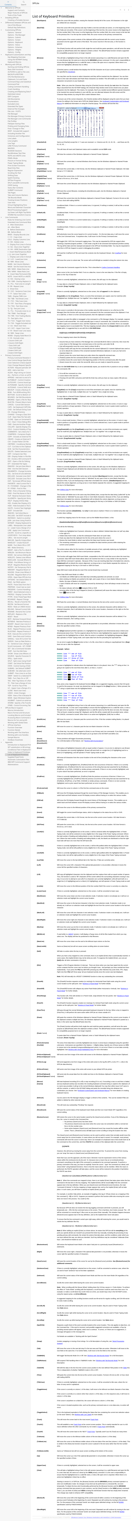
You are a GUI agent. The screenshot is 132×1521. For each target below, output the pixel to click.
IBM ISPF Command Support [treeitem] (17, 762)
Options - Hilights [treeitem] (13, 49)
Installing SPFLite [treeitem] (10, 17)
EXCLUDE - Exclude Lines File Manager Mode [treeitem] (23, 478)
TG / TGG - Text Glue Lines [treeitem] (16, 306)
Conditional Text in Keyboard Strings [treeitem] (20, 749)
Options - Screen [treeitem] (13, 40)
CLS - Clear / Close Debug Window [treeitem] (19, 422)
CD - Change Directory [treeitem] (15, 412)
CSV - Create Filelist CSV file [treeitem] (17, 441)
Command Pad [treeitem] (12, 84)
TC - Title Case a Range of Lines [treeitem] (18, 683)
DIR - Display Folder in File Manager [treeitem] (20, 456)
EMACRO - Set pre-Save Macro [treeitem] (18, 466)
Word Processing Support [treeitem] (16, 210)
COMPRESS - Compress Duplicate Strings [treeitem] (22, 434)
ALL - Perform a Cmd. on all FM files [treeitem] (20, 375)
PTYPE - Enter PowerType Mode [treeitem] (18, 597)
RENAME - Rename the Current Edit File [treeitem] (21, 611)
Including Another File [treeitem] (15, 133)
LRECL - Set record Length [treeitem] (16, 538)
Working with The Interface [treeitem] (17, 732)
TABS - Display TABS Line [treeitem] (16, 296)
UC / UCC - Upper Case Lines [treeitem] (17, 328)
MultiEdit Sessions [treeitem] (13, 151)
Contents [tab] (8, 3)
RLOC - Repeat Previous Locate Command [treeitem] (22, 629)
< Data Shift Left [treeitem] (12, 345)
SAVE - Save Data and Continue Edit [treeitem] (20, 636)
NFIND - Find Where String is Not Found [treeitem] (21, 562)
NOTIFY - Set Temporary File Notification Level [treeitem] (24, 567)
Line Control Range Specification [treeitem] (19, 360)
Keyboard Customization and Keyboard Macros (93, 1090)
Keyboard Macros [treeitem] (13, 62)
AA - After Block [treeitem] (12, 227)
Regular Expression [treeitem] (14, 170)
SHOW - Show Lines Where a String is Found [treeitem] (23, 653)
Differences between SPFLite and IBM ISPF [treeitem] (20, 22)
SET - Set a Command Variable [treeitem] (18, 648)
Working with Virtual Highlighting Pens (81, 1049)
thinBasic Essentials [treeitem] (14, 740)
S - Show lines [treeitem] (11, 289)
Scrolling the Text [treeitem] (13, 173)
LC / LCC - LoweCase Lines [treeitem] (16, 259)
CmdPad (118, 253)
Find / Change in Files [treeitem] (14, 128)
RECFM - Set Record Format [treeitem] (17, 604)
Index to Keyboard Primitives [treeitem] (17, 752)
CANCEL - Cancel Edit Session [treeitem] (17, 404)
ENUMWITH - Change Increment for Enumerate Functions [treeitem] (28, 471)
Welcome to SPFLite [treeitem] (11, 8)
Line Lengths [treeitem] (11, 141)
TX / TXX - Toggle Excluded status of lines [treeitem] (22, 323)
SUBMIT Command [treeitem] (13, 190)
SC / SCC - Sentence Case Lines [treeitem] (18, 291)
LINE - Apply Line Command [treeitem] (17, 530)
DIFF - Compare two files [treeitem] (16, 454)
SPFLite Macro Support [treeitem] (13, 708)
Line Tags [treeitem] (10, 143)
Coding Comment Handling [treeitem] (17, 86)
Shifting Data (64, 489)
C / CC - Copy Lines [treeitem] (13, 237)
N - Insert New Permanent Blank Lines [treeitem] (21, 274)
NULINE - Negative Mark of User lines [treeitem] (21, 574)
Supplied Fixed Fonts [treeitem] (14, 757)
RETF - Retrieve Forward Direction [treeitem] (19, 619)
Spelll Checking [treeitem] (12, 178)
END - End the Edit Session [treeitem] (16, 468)
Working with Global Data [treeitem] (16, 722)
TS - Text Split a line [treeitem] (13, 318)
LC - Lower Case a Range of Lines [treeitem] (19, 528)
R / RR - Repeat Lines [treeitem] (14, 286)
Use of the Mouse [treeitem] (13, 25)
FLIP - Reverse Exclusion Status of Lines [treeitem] (21, 496)
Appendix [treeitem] (8, 742)
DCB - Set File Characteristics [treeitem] (17, 449)
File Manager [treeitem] (11, 114)
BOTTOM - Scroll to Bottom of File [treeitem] (19, 395)
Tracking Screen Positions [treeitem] (16, 200)
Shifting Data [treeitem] (11, 175)
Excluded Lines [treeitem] (12, 104)
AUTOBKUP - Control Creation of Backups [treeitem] (22, 380)
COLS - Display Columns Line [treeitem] (17, 239)
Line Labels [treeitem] (10, 138)
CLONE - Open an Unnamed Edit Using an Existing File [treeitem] (27, 419)
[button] (120, 10)
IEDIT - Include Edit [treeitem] (13, 510)
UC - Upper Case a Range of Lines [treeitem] (19, 688)
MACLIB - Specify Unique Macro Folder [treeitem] (21, 540)
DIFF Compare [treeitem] (12, 96)
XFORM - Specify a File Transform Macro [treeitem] (21, 703)
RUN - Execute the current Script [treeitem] (19, 634)
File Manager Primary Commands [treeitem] (19, 116)
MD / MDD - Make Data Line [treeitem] (17, 269)
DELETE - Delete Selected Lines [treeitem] (18, 451)
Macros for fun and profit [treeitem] (16, 720)
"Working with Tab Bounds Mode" (98, 1355)
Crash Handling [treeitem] (12, 89)
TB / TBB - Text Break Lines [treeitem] (16, 298)
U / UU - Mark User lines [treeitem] (15, 326)
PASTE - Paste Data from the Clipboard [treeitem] (21, 584)
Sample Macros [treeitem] (12, 737)
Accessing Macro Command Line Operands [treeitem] (23, 717)
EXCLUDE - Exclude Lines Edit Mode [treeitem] (20, 476)
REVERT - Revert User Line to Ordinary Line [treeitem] (23, 624)
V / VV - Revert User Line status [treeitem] (18, 330)
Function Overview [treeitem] (13, 727)
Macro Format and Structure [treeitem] (17, 713)
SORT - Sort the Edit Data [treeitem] (16, 651)
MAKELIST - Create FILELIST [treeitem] (17, 542)
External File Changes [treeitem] (14, 109)
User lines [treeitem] (10, 202)
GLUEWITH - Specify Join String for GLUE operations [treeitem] (26, 498)
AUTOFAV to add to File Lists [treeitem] (17, 72)
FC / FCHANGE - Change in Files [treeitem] (18, 486)
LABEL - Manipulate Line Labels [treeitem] (18, 525)
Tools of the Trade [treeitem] (13, 15)
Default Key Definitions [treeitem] (15, 27)
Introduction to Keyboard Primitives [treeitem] (20, 745)
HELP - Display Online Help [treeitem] (16, 501)
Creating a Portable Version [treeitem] (17, 20)
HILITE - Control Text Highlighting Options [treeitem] (22, 508)
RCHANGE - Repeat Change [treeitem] (17, 599)
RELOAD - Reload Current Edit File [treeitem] (19, 609)
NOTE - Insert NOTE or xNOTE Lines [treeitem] (20, 276)
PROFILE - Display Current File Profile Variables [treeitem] (24, 594)
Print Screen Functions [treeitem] (15, 165)
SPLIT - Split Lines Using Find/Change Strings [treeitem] (23, 661)
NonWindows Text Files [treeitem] (15, 153)
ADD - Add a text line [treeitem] (14, 370)
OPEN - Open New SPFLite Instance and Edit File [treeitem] (25, 577)
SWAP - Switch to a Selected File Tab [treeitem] (20, 676)
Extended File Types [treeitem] (14, 106)
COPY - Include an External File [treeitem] (18, 436)
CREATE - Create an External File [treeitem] (18, 439)
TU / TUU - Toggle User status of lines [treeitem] (20, 321)
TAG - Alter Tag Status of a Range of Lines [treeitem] (22, 680)
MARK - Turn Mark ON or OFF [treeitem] (17, 545)
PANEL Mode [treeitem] (11, 158)
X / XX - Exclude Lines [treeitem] (14, 338)
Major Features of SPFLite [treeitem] (16, 13)
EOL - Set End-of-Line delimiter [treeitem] (18, 473)
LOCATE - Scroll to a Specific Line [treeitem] (19, 533)
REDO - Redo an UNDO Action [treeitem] (18, 607)
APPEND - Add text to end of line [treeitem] (19, 377)
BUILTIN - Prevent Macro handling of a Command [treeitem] (25, 402)
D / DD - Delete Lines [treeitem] (14, 242)
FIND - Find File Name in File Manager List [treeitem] (22, 493)
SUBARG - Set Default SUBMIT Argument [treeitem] (22, 668)
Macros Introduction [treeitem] (14, 710)
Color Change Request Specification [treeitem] (20, 365)
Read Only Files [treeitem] (12, 168)
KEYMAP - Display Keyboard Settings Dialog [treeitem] (23, 523)
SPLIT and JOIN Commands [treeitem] (17, 183)
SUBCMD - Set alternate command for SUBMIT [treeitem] (24, 671)
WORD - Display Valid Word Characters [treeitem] (21, 335)
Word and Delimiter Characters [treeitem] (18, 207)
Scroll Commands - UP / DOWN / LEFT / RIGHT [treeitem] (24, 646)
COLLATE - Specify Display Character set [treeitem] (21, 427)
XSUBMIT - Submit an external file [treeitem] (19, 700)
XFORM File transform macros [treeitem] (18, 215)
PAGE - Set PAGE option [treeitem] (15, 582)
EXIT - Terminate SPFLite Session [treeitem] (19, 481)
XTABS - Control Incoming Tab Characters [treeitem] (22, 705)
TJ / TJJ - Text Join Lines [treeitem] (15, 308)
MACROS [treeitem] (10, 148)
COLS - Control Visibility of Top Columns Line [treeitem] (23, 429)
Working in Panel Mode (90, 983)
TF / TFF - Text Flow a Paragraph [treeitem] (18, 303)
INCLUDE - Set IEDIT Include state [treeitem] (19, 515)
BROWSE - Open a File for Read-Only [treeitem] (20, 399)
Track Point (94, 1419)
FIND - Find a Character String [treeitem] (18, 491)
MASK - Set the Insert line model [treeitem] (19, 266)
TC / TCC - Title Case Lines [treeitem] (16, 301)
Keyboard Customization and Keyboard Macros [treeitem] (22, 54)
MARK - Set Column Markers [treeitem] (17, 264)
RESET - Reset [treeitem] (11, 616)
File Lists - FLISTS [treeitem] (13, 111)
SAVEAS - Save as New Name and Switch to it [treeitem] (23, 641)
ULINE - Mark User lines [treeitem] (15, 690)
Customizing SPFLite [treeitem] (12, 30)
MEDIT (71, 934)
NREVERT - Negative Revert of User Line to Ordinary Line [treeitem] (28, 570)
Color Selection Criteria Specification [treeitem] (20, 363)
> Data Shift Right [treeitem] (13, 348)
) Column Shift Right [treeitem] (14, 343)
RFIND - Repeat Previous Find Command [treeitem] (22, 626)
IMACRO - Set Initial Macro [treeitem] (16, 513)
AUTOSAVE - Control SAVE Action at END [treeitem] (21, 387)
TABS (125, 1368)
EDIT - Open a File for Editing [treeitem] (17, 461)
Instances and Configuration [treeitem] (17, 136)
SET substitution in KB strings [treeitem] (17, 747)
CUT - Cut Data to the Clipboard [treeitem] (18, 446)
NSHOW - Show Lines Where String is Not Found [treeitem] (25, 572)
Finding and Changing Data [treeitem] (17, 126)
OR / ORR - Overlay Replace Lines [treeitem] (19, 281)
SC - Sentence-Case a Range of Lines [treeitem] (20, 643)
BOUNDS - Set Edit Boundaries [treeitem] (18, 397)
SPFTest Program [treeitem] (13, 180)
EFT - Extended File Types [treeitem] (16, 464)
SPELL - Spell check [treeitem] (13, 658)
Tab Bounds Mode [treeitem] (13, 197)
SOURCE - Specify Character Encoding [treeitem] (21, 656)
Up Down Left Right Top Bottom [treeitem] (18, 212)
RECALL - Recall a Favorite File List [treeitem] (19, 602)
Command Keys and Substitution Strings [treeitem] (22, 82)
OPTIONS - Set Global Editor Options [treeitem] (20, 579)
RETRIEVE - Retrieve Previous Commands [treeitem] (22, 621)
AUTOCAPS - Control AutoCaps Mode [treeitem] (20, 382)
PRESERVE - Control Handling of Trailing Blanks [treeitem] (24, 589)
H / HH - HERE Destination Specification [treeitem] (21, 249)
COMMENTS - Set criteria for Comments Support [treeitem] (25, 432)
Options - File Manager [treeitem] (15, 35)
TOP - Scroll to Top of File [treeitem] (16, 685)
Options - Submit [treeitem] (13, 37)
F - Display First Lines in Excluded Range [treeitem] (21, 244)
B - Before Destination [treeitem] (15, 229)
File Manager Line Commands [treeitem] (18, 118)
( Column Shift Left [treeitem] (13, 340)
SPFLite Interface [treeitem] (13, 725)
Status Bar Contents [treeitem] (14, 188)
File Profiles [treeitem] (11, 121)
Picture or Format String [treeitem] (15, 160)
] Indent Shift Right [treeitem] (13, 353)
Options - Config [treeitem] (12, 52)
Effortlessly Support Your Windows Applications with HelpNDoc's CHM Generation (96, 1517)
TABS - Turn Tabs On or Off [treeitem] (16, 678)
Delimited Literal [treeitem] (13, 94)
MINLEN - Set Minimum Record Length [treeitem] (21, 552)
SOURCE (71, 72)
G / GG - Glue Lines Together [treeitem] (17, 247)
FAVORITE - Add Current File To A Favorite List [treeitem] (24, 483)
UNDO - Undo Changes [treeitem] (15, 693)
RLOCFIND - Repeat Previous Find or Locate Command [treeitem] (27, 631)
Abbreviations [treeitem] (11, 764)
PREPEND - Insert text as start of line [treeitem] (20, 587)
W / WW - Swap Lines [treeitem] (14, 333)
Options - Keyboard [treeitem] (14, 42)
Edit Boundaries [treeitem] (12, 99)
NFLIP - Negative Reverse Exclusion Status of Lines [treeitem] (26, 565)
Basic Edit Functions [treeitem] (14, 69)
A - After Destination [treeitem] (14, 224)
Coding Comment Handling (111, 267)
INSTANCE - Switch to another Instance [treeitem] (21, 518)
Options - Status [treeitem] (12, 45)
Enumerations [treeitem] (12, 101)
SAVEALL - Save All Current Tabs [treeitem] (18, 639)
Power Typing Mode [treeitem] (14, 163)
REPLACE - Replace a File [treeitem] (15, 614)
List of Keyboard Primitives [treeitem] (16, 754)
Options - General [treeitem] (13, 32)
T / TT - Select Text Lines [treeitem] (15, 293)
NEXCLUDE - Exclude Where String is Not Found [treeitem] (24, 560)
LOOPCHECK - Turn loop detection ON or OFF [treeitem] (23, 535)
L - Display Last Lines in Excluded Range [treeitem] (21, 257)
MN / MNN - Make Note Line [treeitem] (17, 271)
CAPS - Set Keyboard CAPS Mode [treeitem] (19, 407)
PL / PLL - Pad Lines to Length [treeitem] (18, 284)
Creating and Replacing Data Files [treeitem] (19, 91)
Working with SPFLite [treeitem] (12, 64)
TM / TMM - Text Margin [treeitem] (15, 313)
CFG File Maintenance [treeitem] (14, 77)
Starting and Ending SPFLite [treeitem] (17, 67)
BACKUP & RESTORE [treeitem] (14, 74)
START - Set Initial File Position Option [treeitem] (21, 663)
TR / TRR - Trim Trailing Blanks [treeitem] (18, 316)
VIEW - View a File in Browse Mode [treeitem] (19, 695)
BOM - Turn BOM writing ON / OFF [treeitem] (19, 392)
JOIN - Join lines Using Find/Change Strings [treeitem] (23, 520)
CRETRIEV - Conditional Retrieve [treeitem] (18, 444)
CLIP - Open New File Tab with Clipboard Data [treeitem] (24, 417)
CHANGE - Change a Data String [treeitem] (18, 414)
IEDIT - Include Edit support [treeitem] (17, 131)
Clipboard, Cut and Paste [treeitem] (16, 79)
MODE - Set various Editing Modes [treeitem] (19, 555)
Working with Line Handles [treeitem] (16, 735)
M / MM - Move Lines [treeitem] (14, 261)
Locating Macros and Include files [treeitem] (19, 715)
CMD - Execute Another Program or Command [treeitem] (24, 424)
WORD (121, 1502)
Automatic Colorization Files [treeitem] (17, 759)
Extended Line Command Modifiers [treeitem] (20, 222)
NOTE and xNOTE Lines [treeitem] (15, 155)
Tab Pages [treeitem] (10, 192)
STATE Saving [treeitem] (11, 185)
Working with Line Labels (83, 1414)
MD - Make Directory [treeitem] (14, 547)
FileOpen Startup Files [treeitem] (15, 123)
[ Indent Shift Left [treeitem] (13, 350)
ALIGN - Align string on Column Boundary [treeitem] (22, 372)
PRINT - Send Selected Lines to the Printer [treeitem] (22, 592)
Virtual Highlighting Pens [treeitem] (16, 205)
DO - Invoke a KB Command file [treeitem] (18, 459)
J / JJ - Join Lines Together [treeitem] (16, 254)
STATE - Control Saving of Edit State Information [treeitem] (24, 666)
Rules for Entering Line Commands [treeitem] (20, 220)
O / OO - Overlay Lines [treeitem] (15, 279)
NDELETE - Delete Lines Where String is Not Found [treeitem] (25, 557)
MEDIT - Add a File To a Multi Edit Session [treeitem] (22, 550)
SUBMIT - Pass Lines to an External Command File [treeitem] (25, 673)
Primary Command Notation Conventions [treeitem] (22, 358)
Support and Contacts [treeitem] (15, 10)
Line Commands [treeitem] (10, 217)
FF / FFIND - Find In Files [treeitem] (15, 488)
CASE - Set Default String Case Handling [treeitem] (21, 409)
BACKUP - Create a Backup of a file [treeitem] (19, 390)
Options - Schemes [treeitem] (13, 47)
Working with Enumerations (93, 741)
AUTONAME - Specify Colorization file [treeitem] (20, 385)
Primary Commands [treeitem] (12, 355)
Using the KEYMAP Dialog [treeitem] (16, 59)
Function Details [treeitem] (12, 730)
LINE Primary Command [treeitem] (15, 146)
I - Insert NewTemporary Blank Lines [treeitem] (20, 252)
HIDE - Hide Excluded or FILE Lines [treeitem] (19, 505)
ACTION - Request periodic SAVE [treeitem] (18, 367)
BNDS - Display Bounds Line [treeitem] (17, 234)
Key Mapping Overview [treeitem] (15, 57)
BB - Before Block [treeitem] (13, 232)
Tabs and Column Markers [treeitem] (16, 195)
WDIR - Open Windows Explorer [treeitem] (18, 698)
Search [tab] (23, 3)
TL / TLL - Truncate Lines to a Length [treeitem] (20, 311)
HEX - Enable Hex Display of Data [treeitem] (19, 503)
